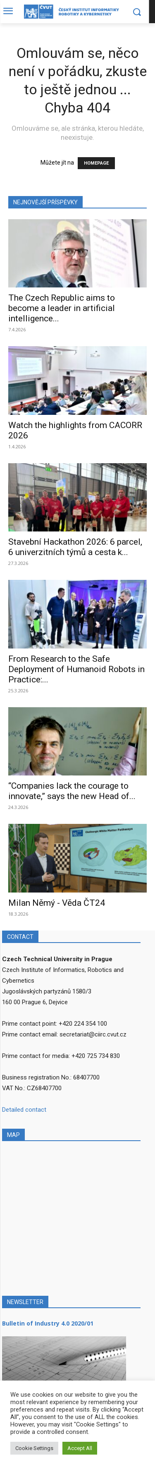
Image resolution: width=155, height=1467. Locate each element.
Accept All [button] (79, 1448)
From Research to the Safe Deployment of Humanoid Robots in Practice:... (76, 669)
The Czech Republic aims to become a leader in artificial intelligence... (61, 308)
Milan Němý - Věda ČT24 (56, 903)
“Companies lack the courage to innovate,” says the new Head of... (72, 791)
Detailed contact (24, 1109)
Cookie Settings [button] (34, 1448)
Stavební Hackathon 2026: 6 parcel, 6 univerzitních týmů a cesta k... (75, 547)
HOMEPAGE (96, 163)
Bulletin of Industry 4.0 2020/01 (47, 1323)
